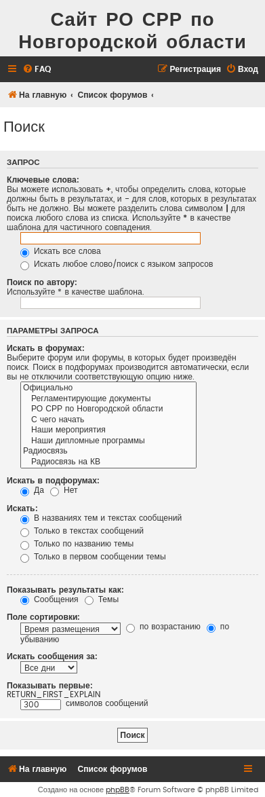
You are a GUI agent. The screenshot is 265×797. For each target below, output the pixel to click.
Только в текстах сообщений (82, 531)
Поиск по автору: (42, 282)
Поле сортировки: (43, 617)
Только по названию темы (77, 544)
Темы (102, 599)
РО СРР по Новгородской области (108, 409)
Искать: (22, 508)
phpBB (117, 790)
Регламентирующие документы (108, 399)
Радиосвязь (108, 451)
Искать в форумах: (46, 348)
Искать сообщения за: (52, 656)
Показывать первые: (50, 686)
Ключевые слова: (43, 180)
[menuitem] (36, 69)
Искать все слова (60, 251)
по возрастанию (163, 627)
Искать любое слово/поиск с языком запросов (116, 264)
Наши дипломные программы (108, 441)
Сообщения (49, 599)
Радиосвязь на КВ (108, 462)
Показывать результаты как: (65, 590)
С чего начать (108, 420)
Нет (64, 490)
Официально (108, 388)
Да (32, 490)
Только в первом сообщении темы (93, 557)
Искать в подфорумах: (53, 481)
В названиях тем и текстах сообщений (101, 518)
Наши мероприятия (108, 430)
